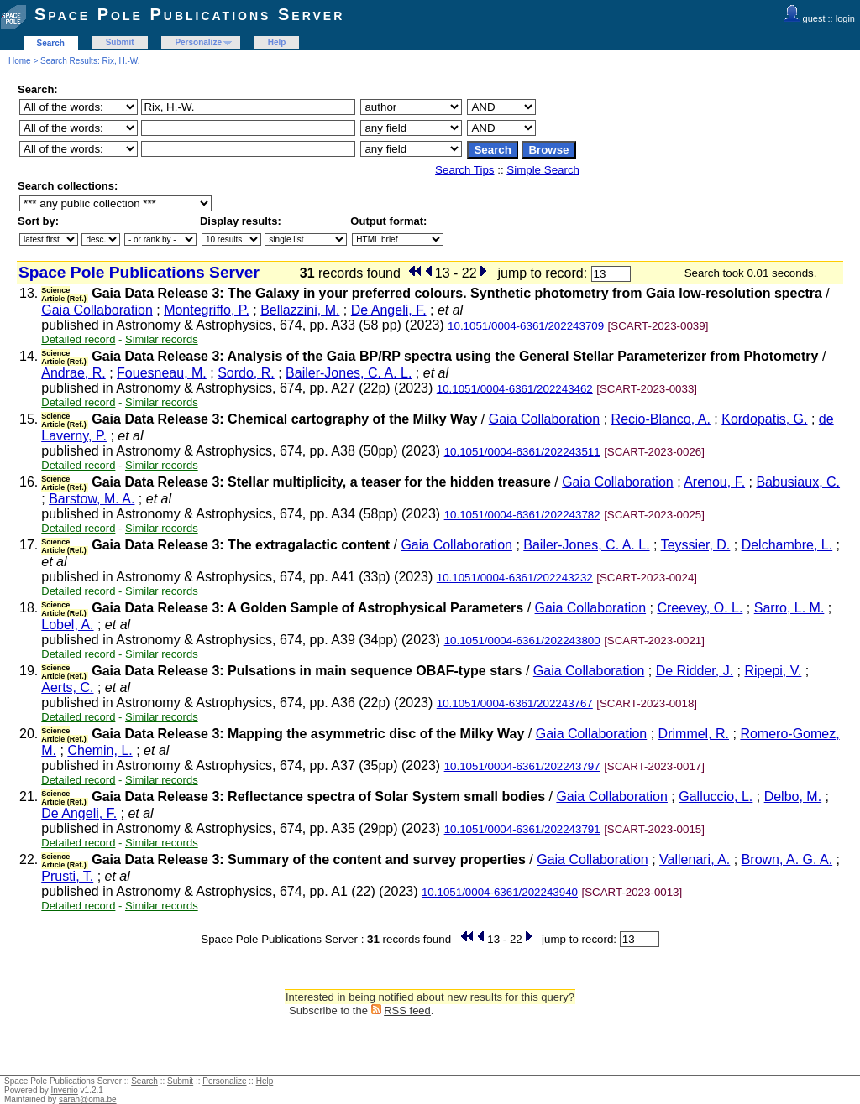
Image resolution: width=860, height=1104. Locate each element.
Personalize (198, 42)
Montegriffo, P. (206, 310)
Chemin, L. (99, 750)
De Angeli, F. (389, 310)
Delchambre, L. (787, 545)
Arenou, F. (714, 482)
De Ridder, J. (694, 671)
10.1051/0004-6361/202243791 (522, 829)
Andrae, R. (73, 373)
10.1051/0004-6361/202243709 (526, 326)
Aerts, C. (67, 687)
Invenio (64, 1090)
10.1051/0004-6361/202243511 (522, 451)
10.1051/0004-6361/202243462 (515, 389)
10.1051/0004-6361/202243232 (515, 577)
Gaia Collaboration (97, 310)
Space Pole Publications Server (189, 14)
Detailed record (78, 339)
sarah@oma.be (88, 1099)
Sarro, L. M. (789, 608)
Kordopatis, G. (764, 419)
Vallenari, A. (694, 859)
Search (51, 43)
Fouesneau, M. (162, 373)
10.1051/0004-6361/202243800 (522, 640)
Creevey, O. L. (699, 608)
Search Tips (464, 170)
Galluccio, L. (715, 796)
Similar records (161, 339)
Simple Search (542, 170)
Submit (120, 42)
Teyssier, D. (696, 545)
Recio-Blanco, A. (661, 419)
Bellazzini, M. (299, 310)
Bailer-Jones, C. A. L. (349, 373)
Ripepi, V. (772, 671)
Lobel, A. (67, 624)
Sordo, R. (246, 373)
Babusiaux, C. (798, 482)
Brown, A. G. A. (787, 859)
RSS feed (407, 1010)
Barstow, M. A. (91, 499)
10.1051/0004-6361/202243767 (515, 703)
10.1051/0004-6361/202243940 (500, 892)
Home (19, 60)
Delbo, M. (792, 796)
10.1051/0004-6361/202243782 (522, 514)
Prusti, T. (67, 876)
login (845, 18)
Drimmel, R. (693, 733)
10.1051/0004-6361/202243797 (522, 766)
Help (277, 42)
